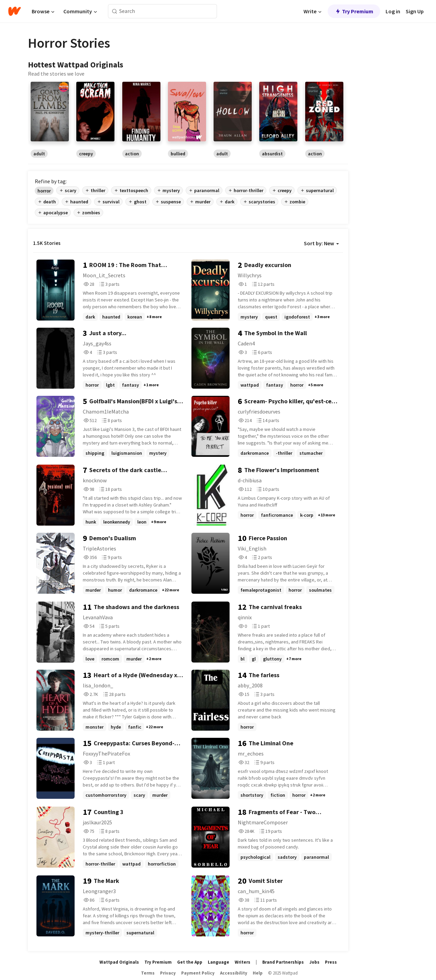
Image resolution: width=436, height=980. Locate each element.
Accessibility (233, 973)
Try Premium (353, 11)
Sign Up (415, 11)
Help (258, 973)
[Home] (14, 11)
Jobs (314, 962)
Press (331, 962)
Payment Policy (198, 973)
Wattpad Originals (119, 962)
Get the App (189, 962)
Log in (393, 11)
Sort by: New (321, 243)
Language (218, 962)
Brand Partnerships (283, 962)
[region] (188, 119)
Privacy (168, 973)
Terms (148, 973)
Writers (242, 962)
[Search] (114, 11)
